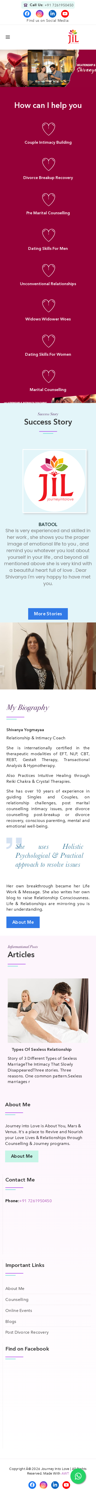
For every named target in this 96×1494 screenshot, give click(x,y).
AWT (65, 1473)
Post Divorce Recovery (27, 1332)
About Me (14, 1288)
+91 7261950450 (59, 5)
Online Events (18, 1310)
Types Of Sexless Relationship (42, 1049)
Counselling (16, 1299)
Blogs (10, 1321)
